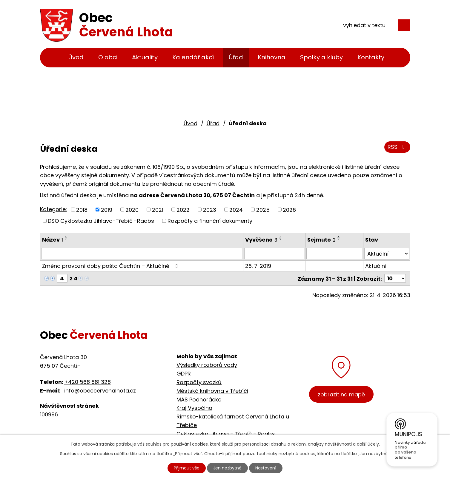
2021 (157, 209)
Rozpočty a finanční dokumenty (210, 221)
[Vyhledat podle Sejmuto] (334, 253)
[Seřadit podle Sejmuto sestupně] (339, 239)
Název (52, 239)
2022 (183, 209)
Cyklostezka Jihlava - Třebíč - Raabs (225, 433)
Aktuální (375, 265)
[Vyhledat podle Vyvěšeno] (274, 253)
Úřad (236, 57)
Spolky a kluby (321, 57)
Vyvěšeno (261, 239)
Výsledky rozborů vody (206, 364)
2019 (106, 209)
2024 (236, 209)
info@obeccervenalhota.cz (100, 390)
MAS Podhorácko (199, 399)
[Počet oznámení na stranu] (395, 278)
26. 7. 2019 (258, 265)
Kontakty (370, 57)
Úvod (76, 57)
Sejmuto (321, 239)
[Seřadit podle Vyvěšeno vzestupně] (280, 237)
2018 (81, 209)
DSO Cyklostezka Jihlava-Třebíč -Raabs (101, 221)
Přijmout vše (186, 468)
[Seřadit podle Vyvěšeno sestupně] (280, 239)
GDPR (183, 373)
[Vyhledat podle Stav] (386, 253)
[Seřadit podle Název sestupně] (66, 239)
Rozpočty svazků (199, 382)
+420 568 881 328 (87, 381)
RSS (397, 147)
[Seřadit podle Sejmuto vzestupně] (339, 237)
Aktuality (145, 57)
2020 (132, 209)
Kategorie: (53, 209)
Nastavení (265, 468)
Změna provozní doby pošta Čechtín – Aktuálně (111, 265)
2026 (289, 209)
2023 (209, 209)
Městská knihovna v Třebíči (212, 390)
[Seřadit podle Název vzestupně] (66, 237)
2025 (263, 209)
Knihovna (271, 57)
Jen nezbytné (227, 468)
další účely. (368, 444)
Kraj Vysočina (194, 407)
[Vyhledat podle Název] (141, 253)
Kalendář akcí (193, 57)
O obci (107, 57)
